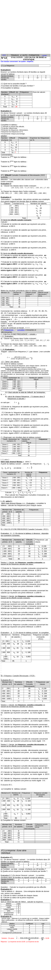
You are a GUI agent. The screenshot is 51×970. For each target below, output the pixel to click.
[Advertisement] (25, 14)
